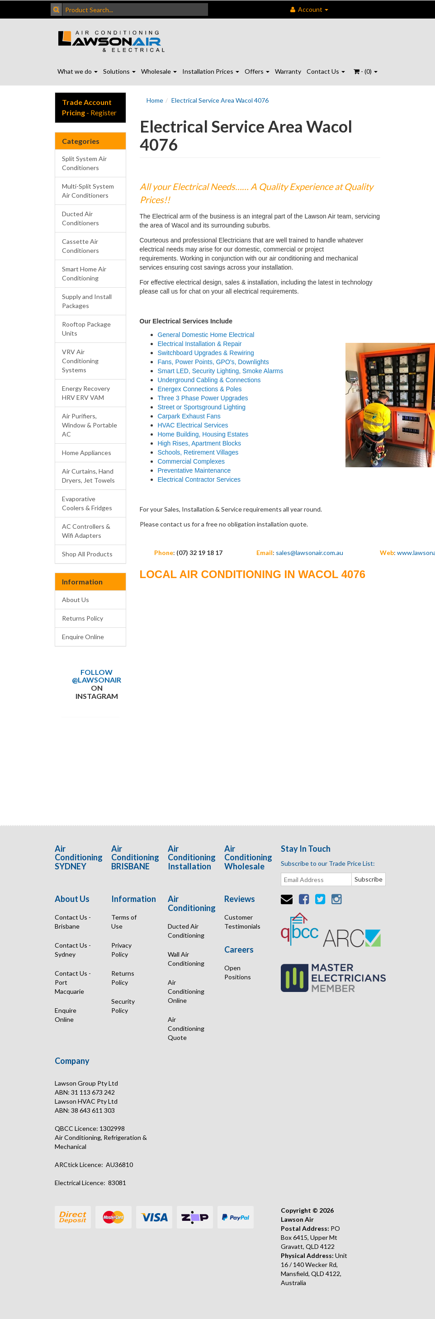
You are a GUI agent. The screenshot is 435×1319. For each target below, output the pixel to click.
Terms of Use (124, 921)
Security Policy (123, 1005)
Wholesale (159, 71)
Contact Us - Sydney (73, 949)
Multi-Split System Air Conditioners (88, 190)
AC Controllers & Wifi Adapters (86, 530)
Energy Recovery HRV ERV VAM (86, 392)
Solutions (119, 71)
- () (366, 71)
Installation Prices (210, 71)
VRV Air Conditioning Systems (80, 361)
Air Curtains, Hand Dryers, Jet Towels (88, 475)
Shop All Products (87, 554)
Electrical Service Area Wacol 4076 (220, 100)
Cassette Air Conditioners (80, 245)
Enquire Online (83, 637)
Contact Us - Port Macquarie (73, 982)
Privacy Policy (121, 949)
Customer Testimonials (242, 921)
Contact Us (326, 71)
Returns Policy (82, 618)
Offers (257, 71)
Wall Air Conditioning (186, 958)
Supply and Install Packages (87, 301)
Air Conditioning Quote (186, 1028)
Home (155, 100)
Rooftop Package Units (86, 328)
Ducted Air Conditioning (186, 930)
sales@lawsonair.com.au (309, 552)
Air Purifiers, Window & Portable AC (89, 425)
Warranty (288, 71)
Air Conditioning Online (186, 991)
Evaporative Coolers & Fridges (87, 503)
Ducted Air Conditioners (80, 218)
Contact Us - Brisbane (73, 921)
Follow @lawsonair (96, 676)
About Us (75, 599)
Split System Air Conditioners (84, 163)
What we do (77, 71)
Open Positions (237, 972)
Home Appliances (86, 452)
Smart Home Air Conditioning (84, 273)
